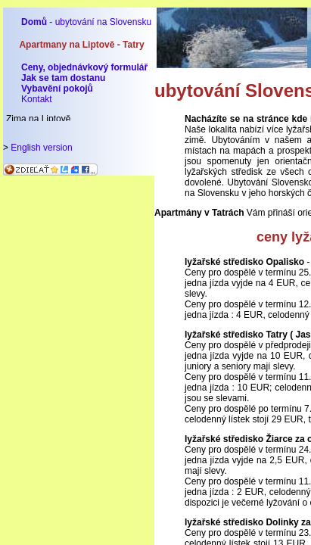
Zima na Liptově (38, 119)
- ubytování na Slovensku (86, 22)
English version (41, 147)
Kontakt (36, 99)
